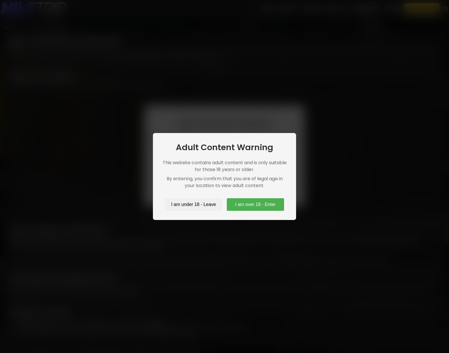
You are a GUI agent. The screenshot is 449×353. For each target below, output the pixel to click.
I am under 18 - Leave (193, 204)
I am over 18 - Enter (255, 204)
